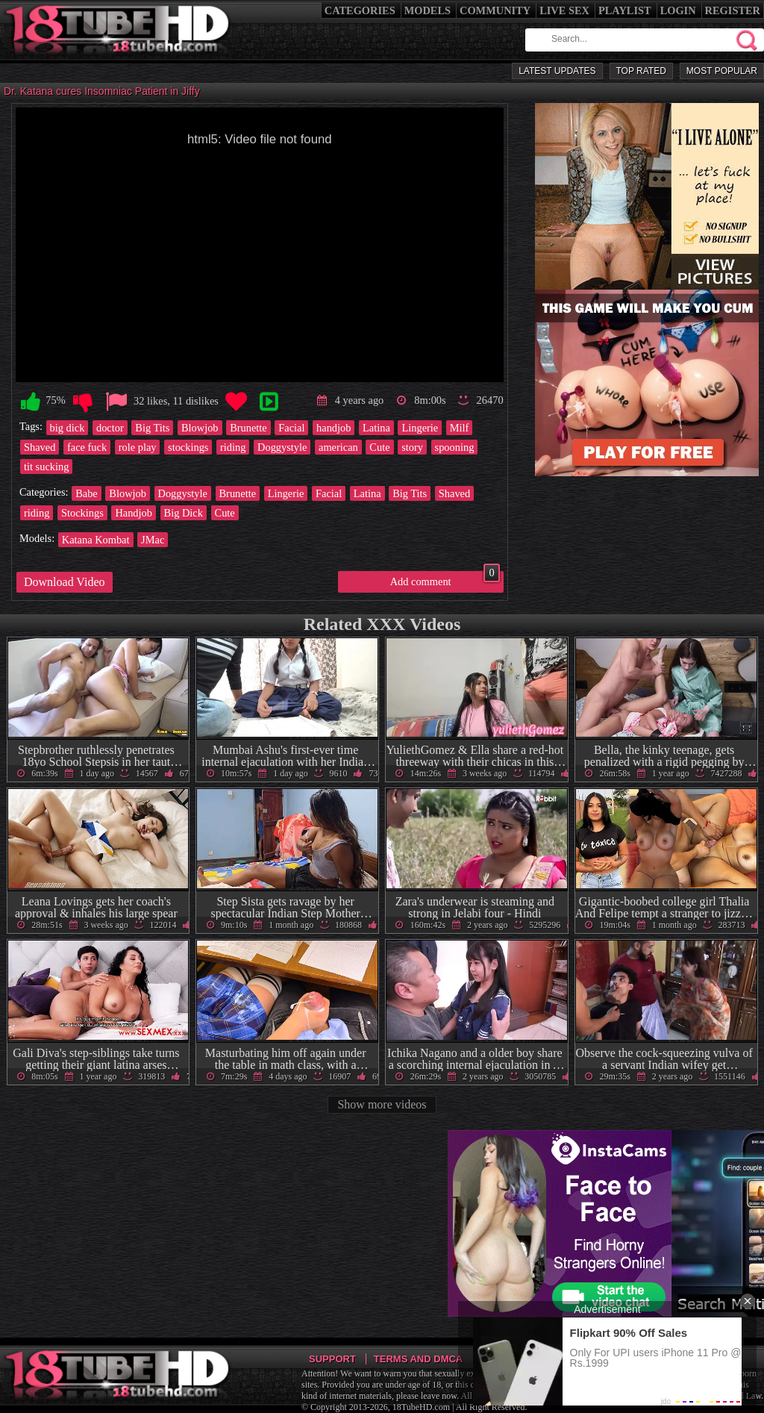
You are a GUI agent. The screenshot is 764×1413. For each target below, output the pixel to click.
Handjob (133, 513)
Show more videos (381, 1104)
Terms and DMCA (418, 1358)
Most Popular (721, 71)
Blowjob (200, 428)
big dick (67, 428)
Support (332, 1358)
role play (138, 447)
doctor (110, 428)
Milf (459, 428)
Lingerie (419, 428)
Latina (376, 428)
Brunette (248, 428)
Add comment (445, 579)
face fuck (87, 447)
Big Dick (183, 513)
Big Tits (152, 428)
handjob (333, 428)
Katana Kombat (96, 540)
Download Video (64, 582)
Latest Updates (557, 71)
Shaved (39, 447)
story (412, 447)
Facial (291, 428)
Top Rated (641, 71)
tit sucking (46, 466)
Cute (379, 447)
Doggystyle (282, 447)
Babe (86, 493)
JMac (152, 540)
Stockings (82, 513)
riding (232, 447)
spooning (455, 447)
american (338, 447)
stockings (188, 447)
